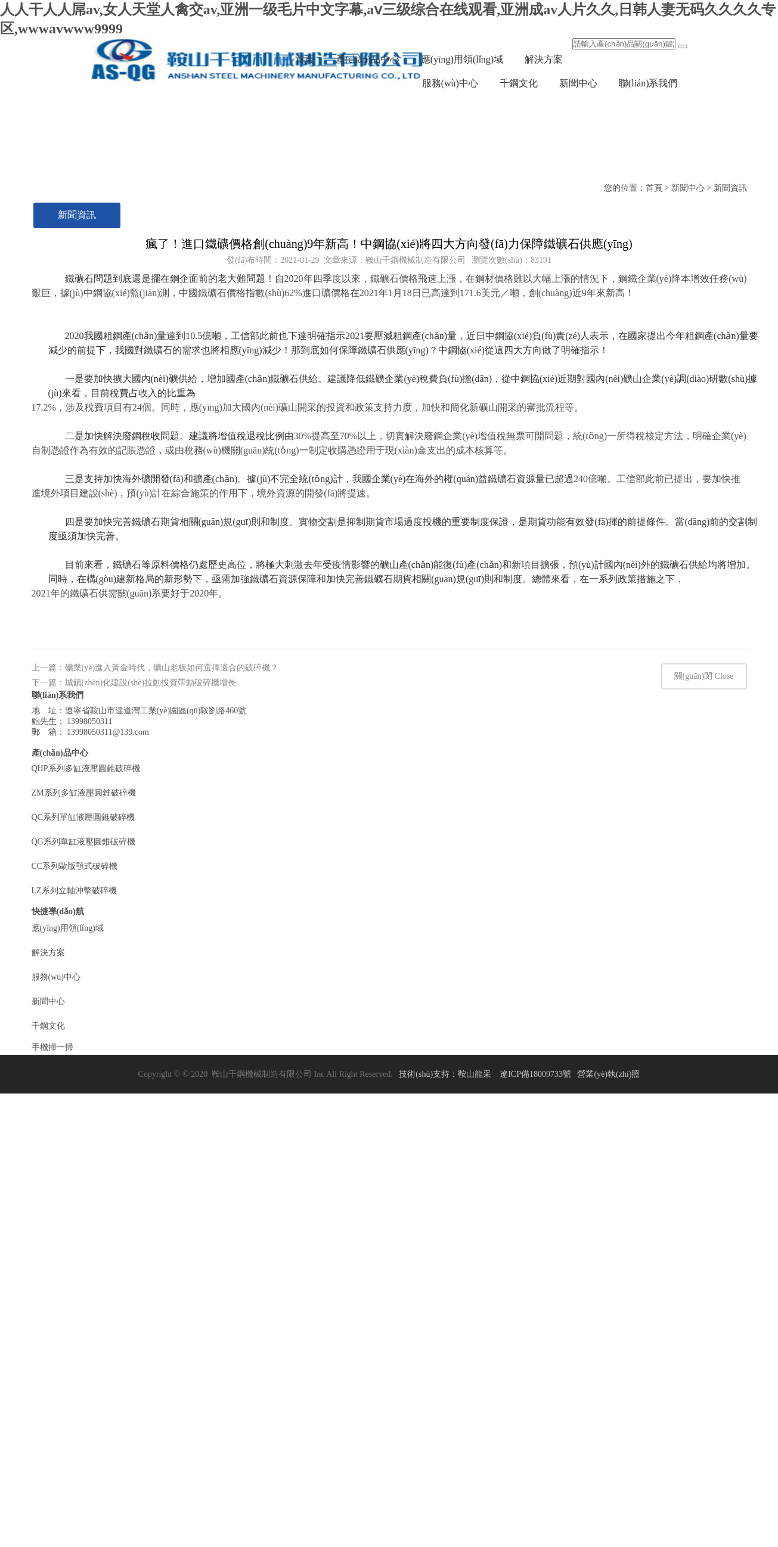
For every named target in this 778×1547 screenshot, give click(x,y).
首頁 (304, 59)
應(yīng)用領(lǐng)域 (462, 59)
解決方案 (544, 59)
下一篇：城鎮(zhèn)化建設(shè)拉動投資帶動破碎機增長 (134, 1052)
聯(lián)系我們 (648, 83)
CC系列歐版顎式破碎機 (75, 1236)
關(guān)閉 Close (704, 1046)
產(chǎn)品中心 (367, 59)
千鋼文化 (519, 83)
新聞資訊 (77, 215)
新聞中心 (578, 83)
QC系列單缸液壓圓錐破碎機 (83, 1187)
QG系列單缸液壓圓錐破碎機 (83, 1211)
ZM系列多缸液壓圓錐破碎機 (84, 1162)
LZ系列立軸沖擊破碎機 (74, 1260)
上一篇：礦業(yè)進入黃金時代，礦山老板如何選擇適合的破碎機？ (155, 1037)
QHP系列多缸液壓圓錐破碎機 (86, 1138)
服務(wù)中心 (450, 83)
